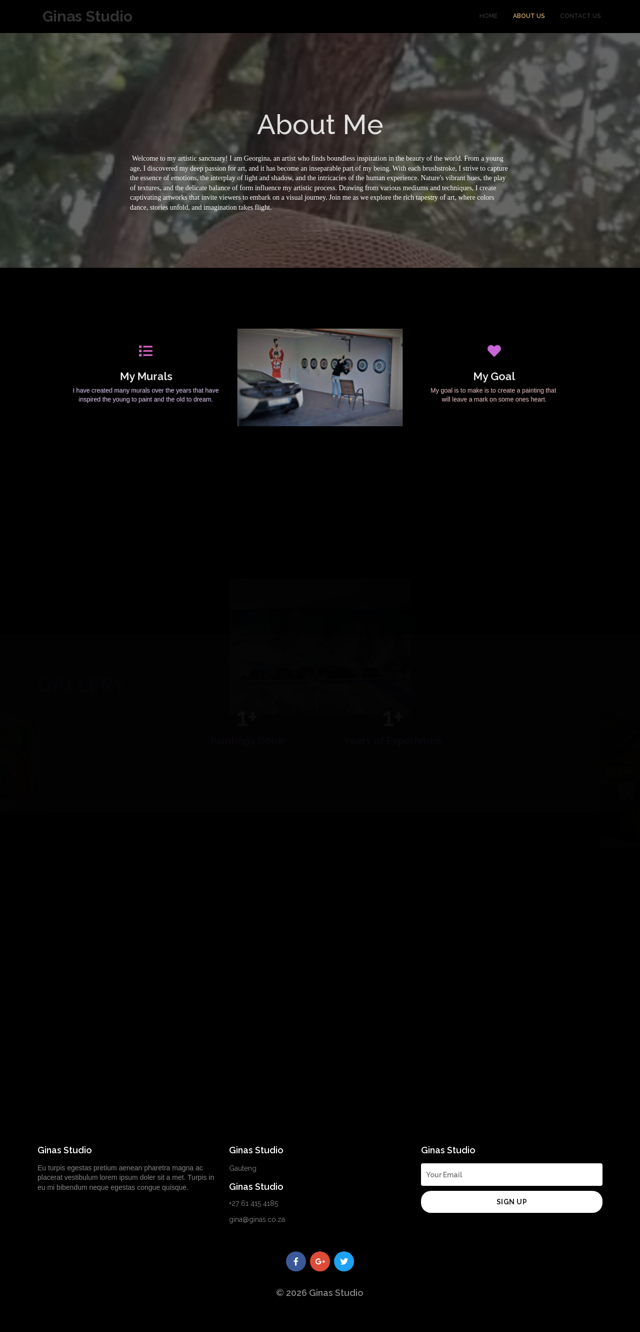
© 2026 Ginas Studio (320, 1292)
